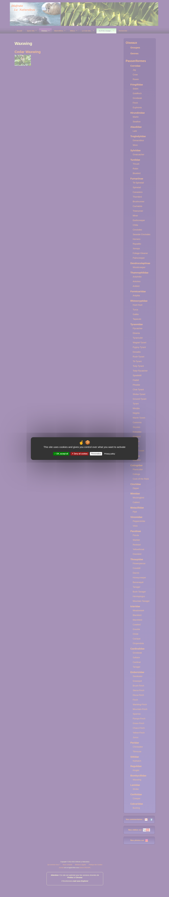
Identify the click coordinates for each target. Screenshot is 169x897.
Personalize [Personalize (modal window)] (96, 454)
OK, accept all (61, 454)
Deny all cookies (79, 454)
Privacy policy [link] (109, 454)
